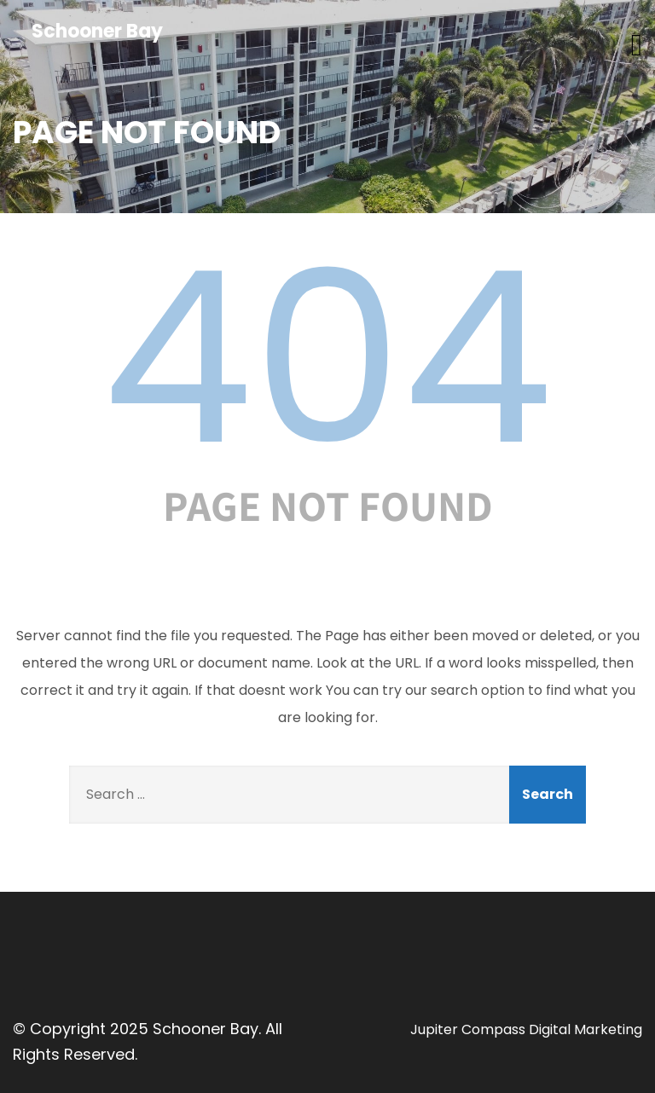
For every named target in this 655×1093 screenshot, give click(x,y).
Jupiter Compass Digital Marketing (526, 1029)
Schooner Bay (97, 31)
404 (327, 358)
